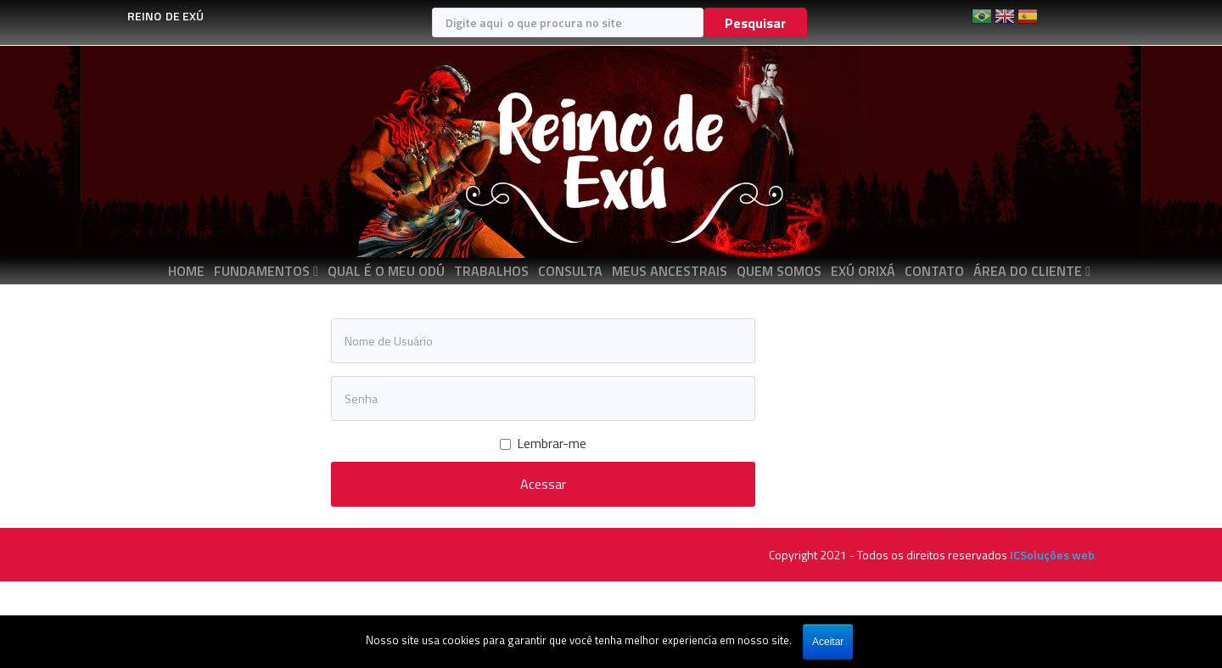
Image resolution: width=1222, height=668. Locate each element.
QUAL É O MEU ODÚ (386, 271)
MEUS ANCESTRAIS (669, 271)
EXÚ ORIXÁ (863, 271)
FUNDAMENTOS (262, 271)
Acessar (543, 484)
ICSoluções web (1052, 555)
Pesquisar (755, 23)
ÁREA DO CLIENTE (1027, 271)
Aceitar (828, 642)
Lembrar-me (543, 443)
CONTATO (934, 271)
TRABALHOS (491, 271)
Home (186, 271)
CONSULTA (570, 271)
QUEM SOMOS (779, 271)
